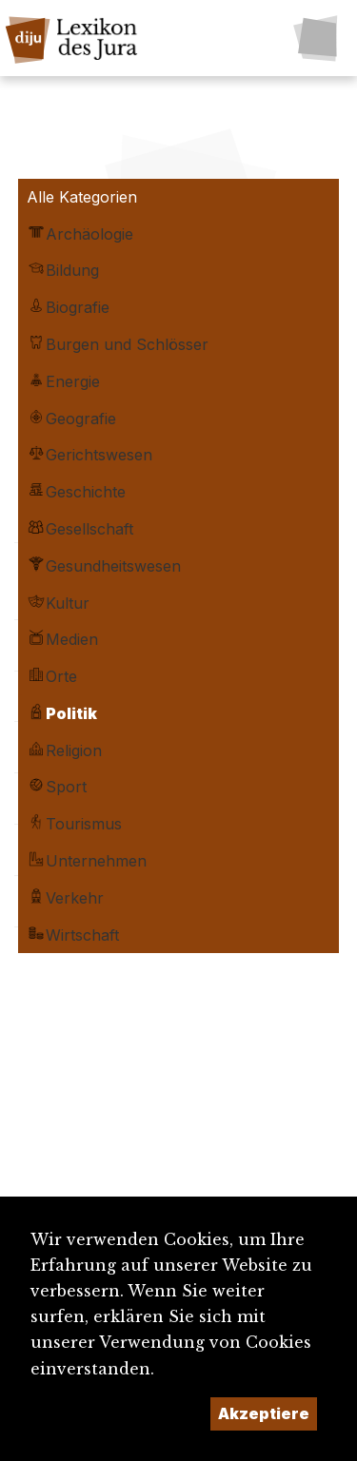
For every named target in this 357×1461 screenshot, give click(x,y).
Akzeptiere (263, 1413)
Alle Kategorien (82, 196)
